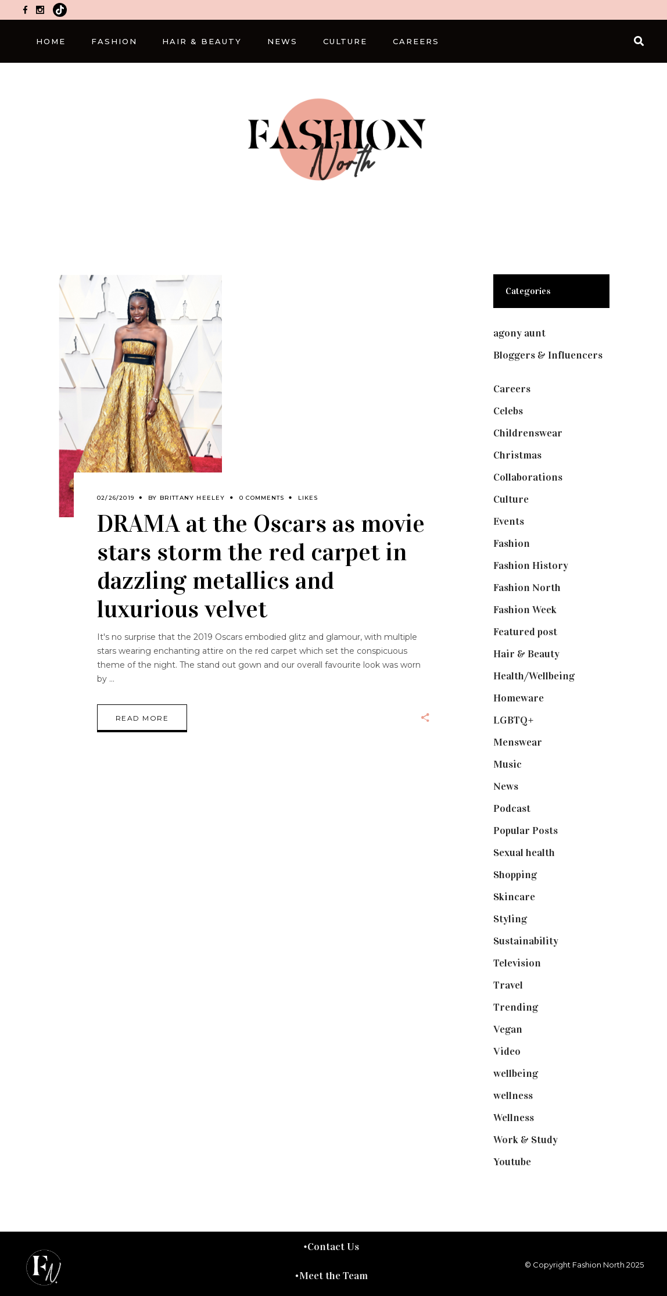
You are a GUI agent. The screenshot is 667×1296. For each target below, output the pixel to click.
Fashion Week (525, 609)
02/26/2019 (115, 498)
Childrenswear (527, 433)
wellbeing (515, 1073)
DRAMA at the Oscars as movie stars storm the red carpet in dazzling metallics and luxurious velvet (261, 566)
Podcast (511, 808)
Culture (511, 499)
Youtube (512, 1161)
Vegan (507, 1029)
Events (508, 521)
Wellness (513, 1117)
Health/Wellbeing (534, 676)
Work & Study (525, 1139)
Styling (510, 918)
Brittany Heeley (192, 498)
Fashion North (527, 587)
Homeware (518, 698)
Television (517, 963)
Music (507, 764)
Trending (515, 1007)
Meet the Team (333, 1275)
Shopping (515, 874)
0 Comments (261, 498)
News (505, 786)
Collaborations (527, 477)
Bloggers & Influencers (548, 355)
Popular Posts (525, 830)
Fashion (511, 543)
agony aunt (519, 333)
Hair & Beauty (526, 653)
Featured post (525, 631)
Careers (511, 388)
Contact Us (333, 1246)
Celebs (508, 410)
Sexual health (524, 852)
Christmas (517, 455)
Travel (508, 985)
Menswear (517, 742)
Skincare (514, 896)
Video (507, 1051)
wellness (513, 1095)
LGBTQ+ (513, 720)
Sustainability (525, 941)
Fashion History (530, 565)
